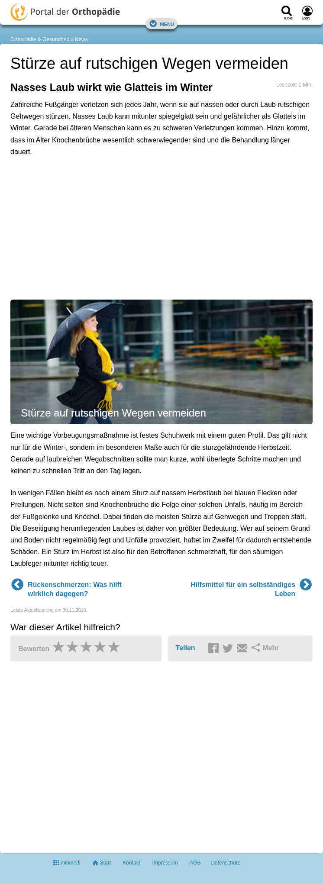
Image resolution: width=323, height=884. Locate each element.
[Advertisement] (144, 202)
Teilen (185, 648)
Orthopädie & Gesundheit (39, 39)
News (81, 39)
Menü (161, 23)
